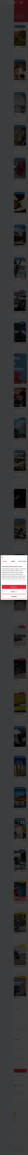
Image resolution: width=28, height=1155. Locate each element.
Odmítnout (14, 596)
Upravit (14, 591)
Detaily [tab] (13, 561)
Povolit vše (14, 586)
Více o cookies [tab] (22, 561)
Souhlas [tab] (5, 561)
